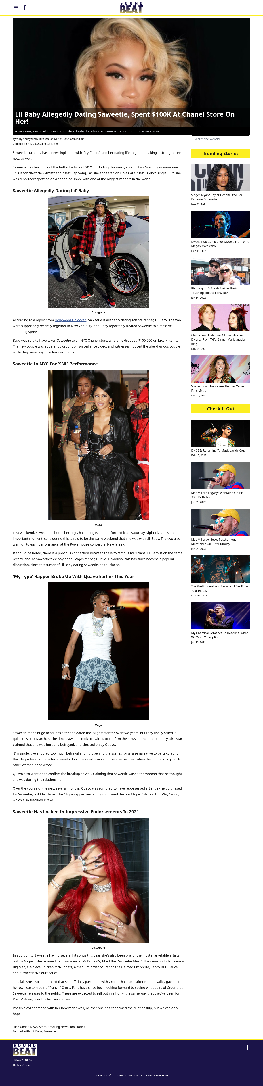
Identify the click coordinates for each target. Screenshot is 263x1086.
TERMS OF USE (21, 1064)
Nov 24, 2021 (199, 348)
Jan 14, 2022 (198, 297)
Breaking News (49, 131)
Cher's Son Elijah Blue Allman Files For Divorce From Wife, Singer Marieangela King (218, 339)
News (27, 131)
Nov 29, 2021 (199, 204)
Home (18, 131)
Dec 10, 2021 (199, 395)
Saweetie (49, 1031)
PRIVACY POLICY (22, 1060)
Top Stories (66, 131)
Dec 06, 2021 (199, 251)
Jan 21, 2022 (198, 502)
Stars (36, 131)
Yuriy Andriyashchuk (28, 139)
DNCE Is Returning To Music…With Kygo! (218, 450)
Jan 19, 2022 (198, 642)
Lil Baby (36, 1031)
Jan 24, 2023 (198, 548)
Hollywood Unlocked (71, 320)
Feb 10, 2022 (198, 455)
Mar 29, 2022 (199, 595)
